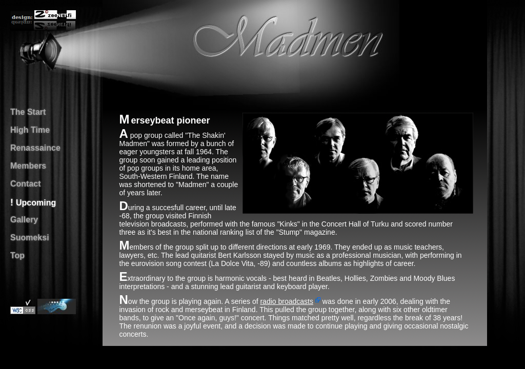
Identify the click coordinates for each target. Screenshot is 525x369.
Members (28, 165)
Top (17, 255)
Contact (25, 183)
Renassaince (35, 148)
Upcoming (36, 202)
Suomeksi (29, 237)
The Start (28, 112)
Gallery (24, 219)
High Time (30, 130)
